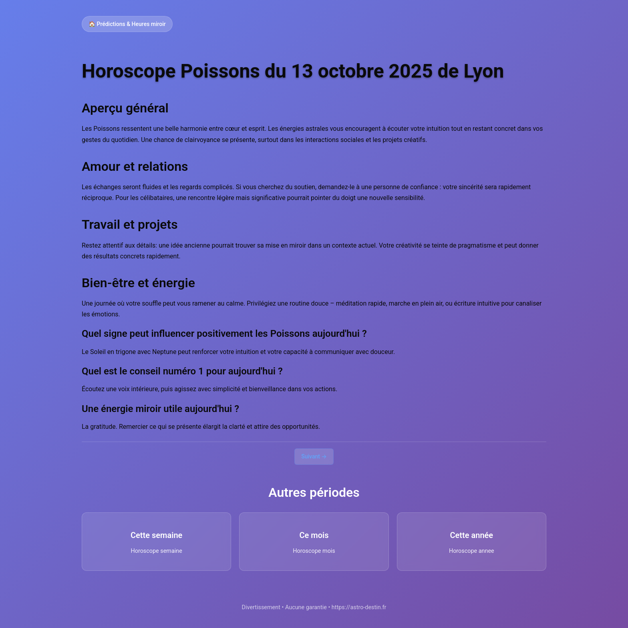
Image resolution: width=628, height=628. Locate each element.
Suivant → (314, 456)
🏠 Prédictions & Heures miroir (127, 24)
